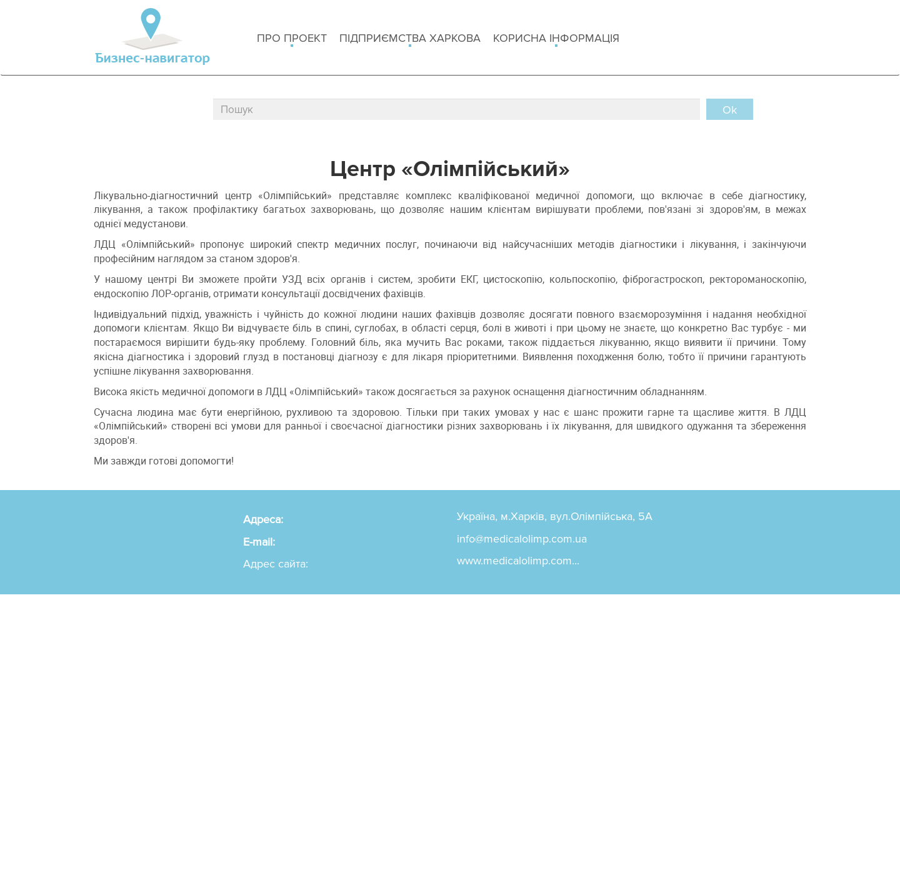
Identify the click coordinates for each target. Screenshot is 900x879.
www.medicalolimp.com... (518, 560)
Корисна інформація (556, 39)
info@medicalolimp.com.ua (522, 539)
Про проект (292, 39)
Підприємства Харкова (410, 39)
